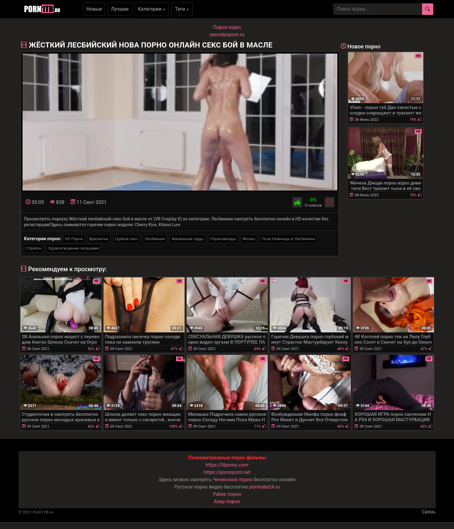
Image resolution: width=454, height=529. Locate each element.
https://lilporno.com (227, 465)
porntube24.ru (264, 487)
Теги (182, 9)
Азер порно (227, 501)
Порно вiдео (227, 27)
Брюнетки (99, 238)
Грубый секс (126, 238)
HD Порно (74, 238)
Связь (428, 512)
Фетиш (249, 238)
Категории (152, 9)
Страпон (34, 248)
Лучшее (119, 9)
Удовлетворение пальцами (73, 248)
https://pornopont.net (227, 472)
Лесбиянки (155, 238)
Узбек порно (227, 494)
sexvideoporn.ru (227, 34)
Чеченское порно (232, 479)
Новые (94, 9)
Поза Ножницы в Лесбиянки (288, 238)
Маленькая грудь (187, 238)
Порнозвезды (223, 238)
